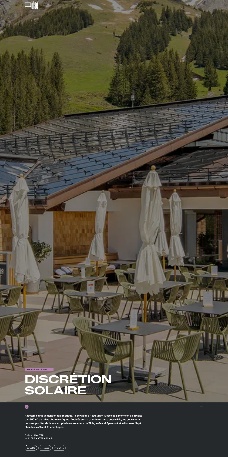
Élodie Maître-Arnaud (40, 438)
